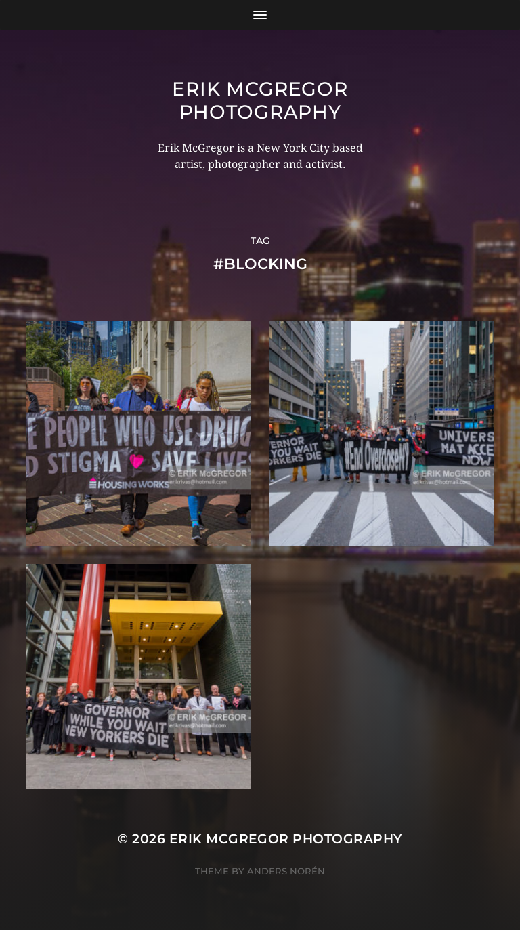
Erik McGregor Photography (259, 100)
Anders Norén (286, 871)
